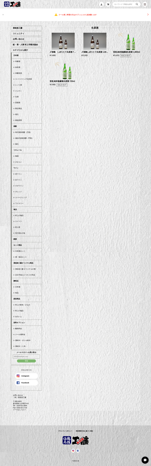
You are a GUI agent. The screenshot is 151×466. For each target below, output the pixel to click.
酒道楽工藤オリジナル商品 (23, 263)
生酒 (17, 97)
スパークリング (21, 197)
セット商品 (17, 245)
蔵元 (17, 114)
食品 (15, 209)
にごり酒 (18, 85)
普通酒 (17, 103)
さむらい (18, 162)
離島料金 (18, 329)
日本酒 (15, 55)
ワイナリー (19, 203)
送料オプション (19, 323)
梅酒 (17, 156)
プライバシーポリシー (65, 431)
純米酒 (17, 67)
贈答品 (15, 281)
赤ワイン (18, 174)
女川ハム (18, 316)
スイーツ (18, 221)
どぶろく (18, 91)
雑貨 (15, 239)
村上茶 (17, 227)
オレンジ (18, 192)
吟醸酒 (17, 61)
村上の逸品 (19, 215)
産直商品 (16, 299)
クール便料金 (20, 334)
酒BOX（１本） (21, 346)
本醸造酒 (18, 73)
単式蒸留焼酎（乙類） (23, 132)
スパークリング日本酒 (23, 79)
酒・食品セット (21, 257)
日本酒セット (20, 251)
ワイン (15, 168)
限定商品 (18, 108)
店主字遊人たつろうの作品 (25, 275)
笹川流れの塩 (20, 233)
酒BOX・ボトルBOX (22, 340)
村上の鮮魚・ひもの (22, 305)
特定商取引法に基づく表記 (84, 431)
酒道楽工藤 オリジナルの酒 (25, 269)
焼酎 (15, 126)
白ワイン (18, 180)
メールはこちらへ (18, 410)
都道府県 (18, 120)
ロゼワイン (19, 186)
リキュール (17, 150)
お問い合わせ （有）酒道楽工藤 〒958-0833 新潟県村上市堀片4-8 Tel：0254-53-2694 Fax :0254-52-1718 (20, 401)
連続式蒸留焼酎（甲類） (24, 138)
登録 (26, 361)
